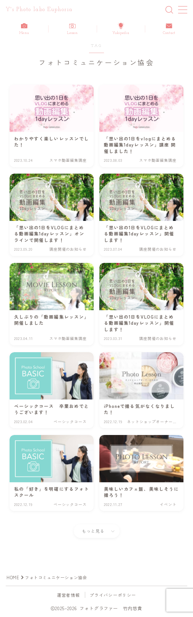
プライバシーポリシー (113, 595)
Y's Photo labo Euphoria (39, 10)
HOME (12, 577)
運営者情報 (68, 595)
